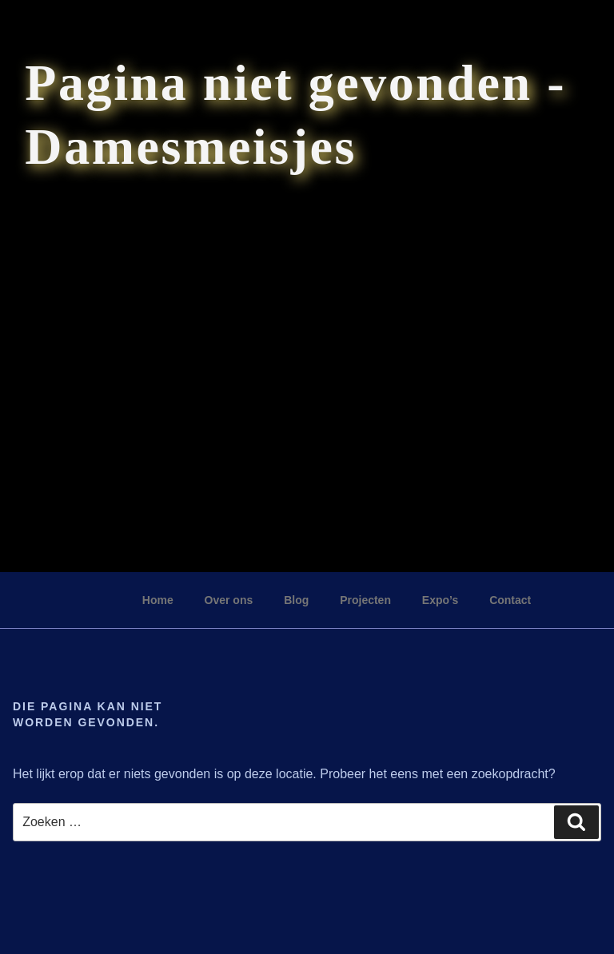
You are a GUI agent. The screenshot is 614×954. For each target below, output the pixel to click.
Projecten (365, 600)
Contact (510, 600)
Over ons (229, 600)
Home (157, 600)
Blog (296, 600)
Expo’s (440, 600)
